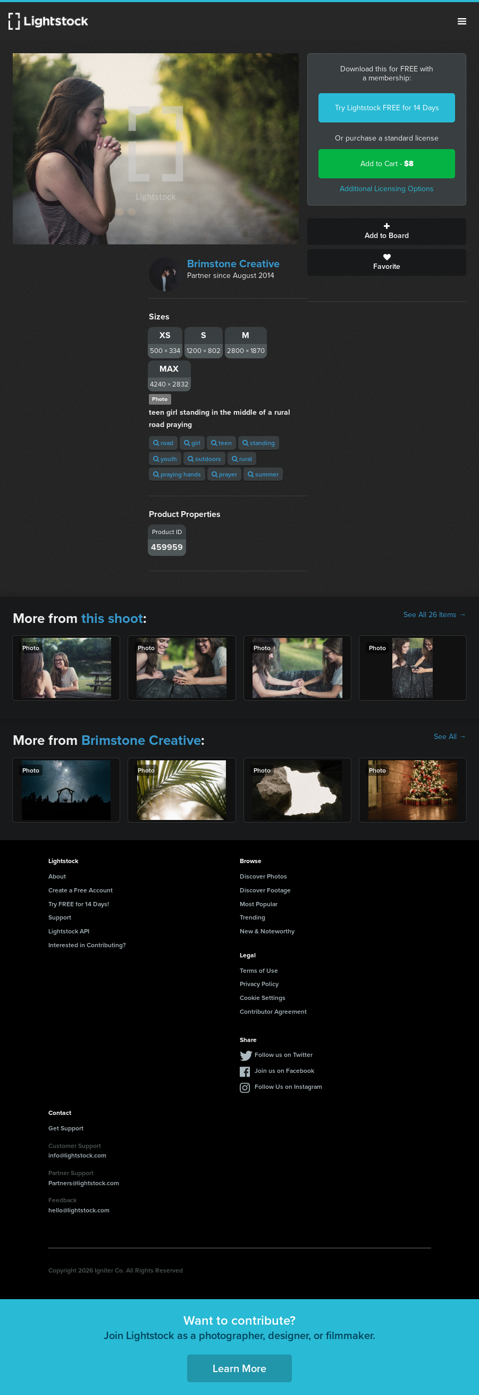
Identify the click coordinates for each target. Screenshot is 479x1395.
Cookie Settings (262, 997)
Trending (252, 917)
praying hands (177, 474)
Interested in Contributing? (87, 944)
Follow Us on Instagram (288, 1086)
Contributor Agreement (273, 1011)
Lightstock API (68, 931)
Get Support (65, 1128)
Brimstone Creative (233, 264)
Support (59, 917)
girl (192, 442)
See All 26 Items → (435, 615)
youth (165, 458)
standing (258, 442)
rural (242, 458)
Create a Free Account (80, 890)
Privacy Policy (259, 983)
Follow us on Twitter (284, 1054)
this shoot (112, 618)
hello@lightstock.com (79, 1210)
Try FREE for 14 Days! (78, 903)
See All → (450, 737)
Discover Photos (263, 876)
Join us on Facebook (284, 1070)
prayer (224, 474)
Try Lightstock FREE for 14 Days (387, 107)
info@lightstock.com (77, 1155)
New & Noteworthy (267, 931)
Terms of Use (259, 970)
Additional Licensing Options (387, 188)
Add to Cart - (387, 163)
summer (263, 474)
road (163, 442)
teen (221, 442)
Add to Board (386, 232)
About (57, 876)
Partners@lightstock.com (83, 1182)
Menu (461, 21)
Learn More (239, 1368)
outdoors (204, 458)
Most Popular (259, 903)
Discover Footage (265, 890)
